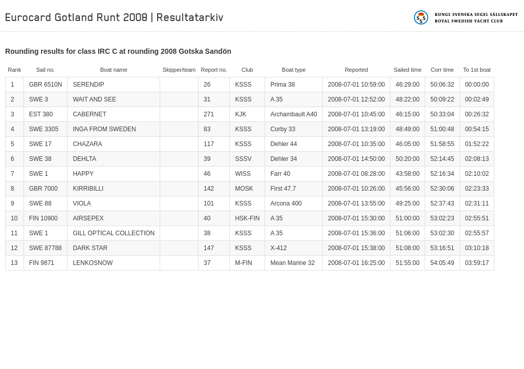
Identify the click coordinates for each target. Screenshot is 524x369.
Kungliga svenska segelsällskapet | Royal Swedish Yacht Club (466, 17)
